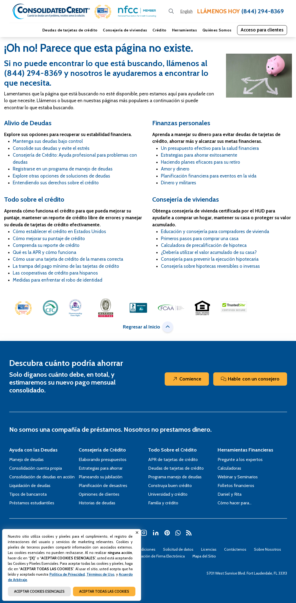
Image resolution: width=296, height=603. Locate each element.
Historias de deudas (97, 502)
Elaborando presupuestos (102, 459)
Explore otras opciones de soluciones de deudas (61, 176)
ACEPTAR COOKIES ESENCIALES (39, 591)
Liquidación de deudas (29, 485)
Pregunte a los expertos (240, 459)
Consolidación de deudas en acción (42, 476)
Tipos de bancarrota (28, 494)
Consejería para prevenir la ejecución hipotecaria (210, 259)
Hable (250, 379)
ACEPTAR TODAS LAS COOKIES (104, 591)
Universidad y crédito (167, 494)
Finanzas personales (181, 123)
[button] (103, 11)
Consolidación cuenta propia (35, 468)
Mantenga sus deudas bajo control (48, 141)
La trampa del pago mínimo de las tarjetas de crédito (66, 266)
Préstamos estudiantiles (31, 502)
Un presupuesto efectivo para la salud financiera (210, 148)
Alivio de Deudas (28, 123)
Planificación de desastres (103, 485)
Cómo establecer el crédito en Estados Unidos (59, 231)
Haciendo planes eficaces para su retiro (200, 162)
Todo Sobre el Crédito (172, 450)
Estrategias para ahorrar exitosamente (199, 155)
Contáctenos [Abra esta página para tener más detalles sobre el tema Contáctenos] (235, 549)
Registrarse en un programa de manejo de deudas (63, 169)
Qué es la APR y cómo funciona (44, 252)
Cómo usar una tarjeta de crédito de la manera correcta (68, 259)
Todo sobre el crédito (34, 199)
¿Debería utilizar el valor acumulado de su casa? (209, 252)
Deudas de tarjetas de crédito (69, 30)
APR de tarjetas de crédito (173, 459)
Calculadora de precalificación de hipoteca (204, 245)
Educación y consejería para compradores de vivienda (215, 231)
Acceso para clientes (262, 30)
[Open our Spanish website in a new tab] (186, 11)
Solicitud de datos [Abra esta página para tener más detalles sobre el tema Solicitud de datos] (178, 549)
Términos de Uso (100, 574)
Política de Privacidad (67, 574)
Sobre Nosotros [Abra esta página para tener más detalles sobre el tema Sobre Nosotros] (267, 549)
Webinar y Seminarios (238, 476)
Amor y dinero (175, 169)
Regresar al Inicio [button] (148, 326)
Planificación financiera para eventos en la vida (208, 176)
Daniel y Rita (229, 494)
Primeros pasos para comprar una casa (199, 238)
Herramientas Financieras (245, 450)
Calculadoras (229, 468)
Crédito (159, 30)
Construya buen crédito (170, 485)
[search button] (171, 11)
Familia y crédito (163, 502)
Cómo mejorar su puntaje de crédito (49, 238)
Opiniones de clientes (99, 494)
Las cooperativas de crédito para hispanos (55, 273)
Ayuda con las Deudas (33, 450)
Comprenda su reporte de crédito (46, 245)
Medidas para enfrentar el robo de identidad (57, 280)
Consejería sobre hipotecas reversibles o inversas (210, 266)
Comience (186, 379)
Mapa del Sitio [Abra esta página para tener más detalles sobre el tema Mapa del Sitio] (204, 556)
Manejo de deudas (26, 459)
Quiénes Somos (217, 30)
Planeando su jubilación (100, 476)
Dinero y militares (178, 182)
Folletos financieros (236, 485)
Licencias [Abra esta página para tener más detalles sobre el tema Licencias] (209, 549)
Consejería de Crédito (102, 450)
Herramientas (184, 30)
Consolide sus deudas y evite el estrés (51, 148)
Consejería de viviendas (125, 30)
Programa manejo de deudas (175, 476)
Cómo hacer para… (235, 502)
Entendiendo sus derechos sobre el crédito (56, 182)
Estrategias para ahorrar (101, 468)
